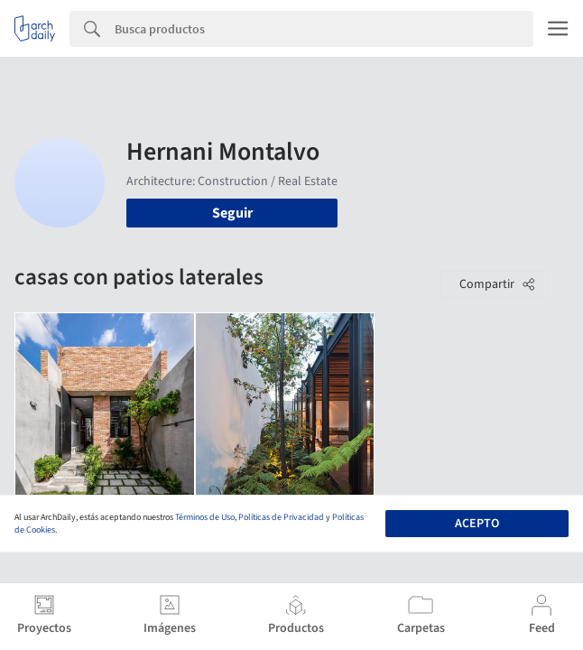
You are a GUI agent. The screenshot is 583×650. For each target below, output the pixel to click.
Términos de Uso (205, 517)
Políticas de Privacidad (281, 517)
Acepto (477, 524)
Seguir (232, 213)
